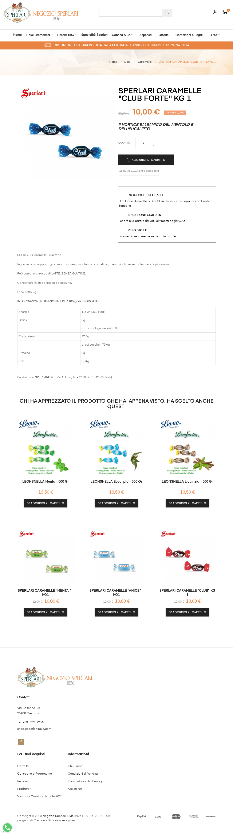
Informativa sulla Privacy (85, 781)
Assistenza (75, 788)
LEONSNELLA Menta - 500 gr (45, 481)
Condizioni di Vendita (83, 773)
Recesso (23, 781)
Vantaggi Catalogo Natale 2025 (39, 796)
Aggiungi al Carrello (146, 160)
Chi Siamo (75, 766)
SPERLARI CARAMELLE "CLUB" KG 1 (187, 593)
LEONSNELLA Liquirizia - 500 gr (187, 481)
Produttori (24, 788)
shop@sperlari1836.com (34, 728)
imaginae (68, 820)
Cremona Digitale (45, 820)
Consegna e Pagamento (34, 773)
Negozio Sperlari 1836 (58, 816)
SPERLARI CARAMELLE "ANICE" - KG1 (116, 593)
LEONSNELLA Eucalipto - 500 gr (116, 481)
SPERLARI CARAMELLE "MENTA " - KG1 (45, 593)
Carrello (23, 766)
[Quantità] (143, 143)
